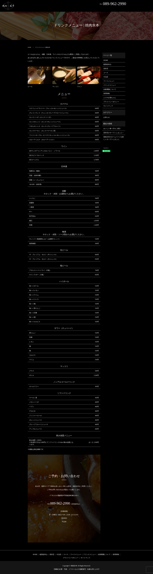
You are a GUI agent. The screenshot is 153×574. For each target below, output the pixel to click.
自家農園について (119, 8)
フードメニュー (91, 8)
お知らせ (106, 117)
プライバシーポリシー (111, 102)
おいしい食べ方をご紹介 (112, 128)
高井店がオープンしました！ (113, 133)
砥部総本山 (41, 8)
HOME (32, 8)
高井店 (51, 8)
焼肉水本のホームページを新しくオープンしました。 (113, 138)
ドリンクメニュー (104, 8)
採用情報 (131, 8)
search (148, 8)
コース (80, 8)
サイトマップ (108, 106)
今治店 (58, 8)
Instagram (140, 8)
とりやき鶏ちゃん (69, 8)
